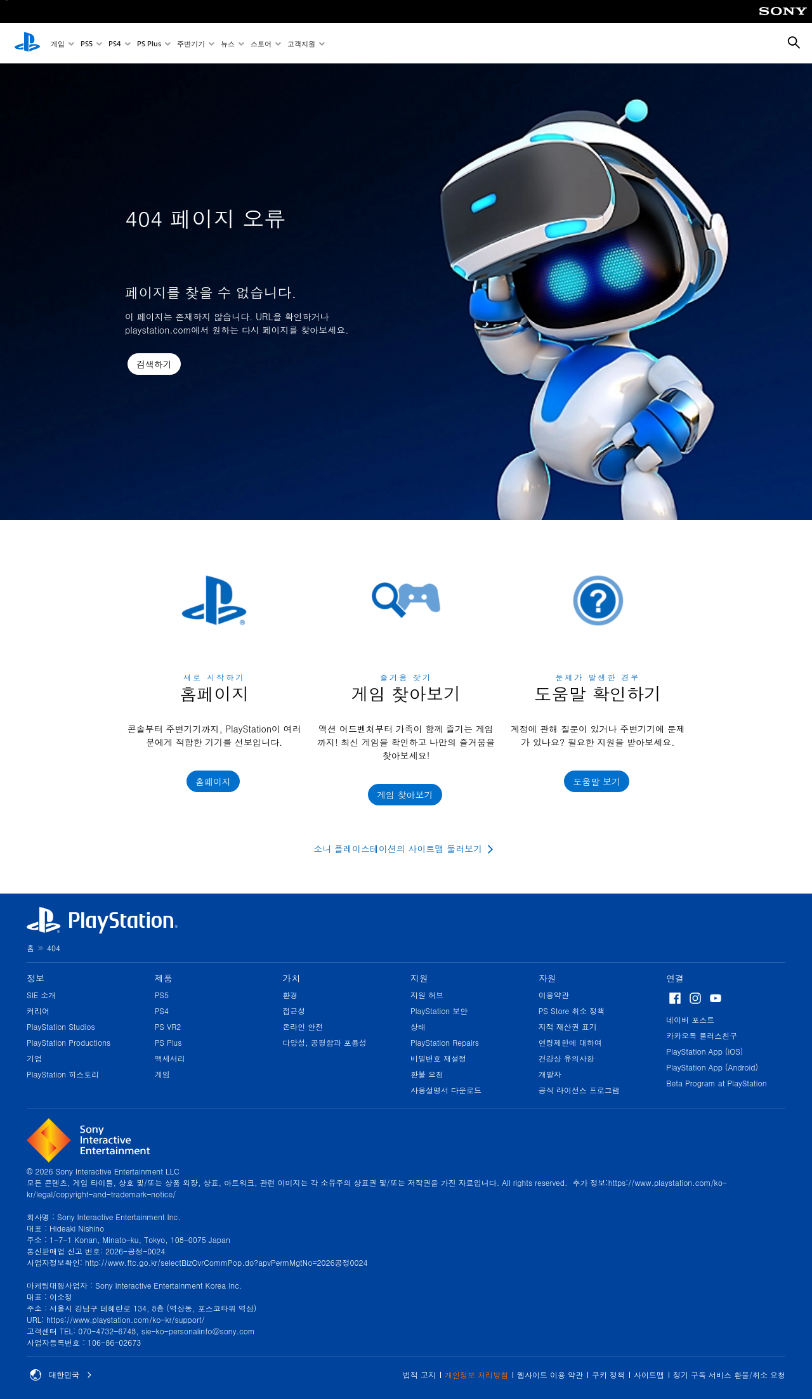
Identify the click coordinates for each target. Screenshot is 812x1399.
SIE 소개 (41, 994)
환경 (290, 994)
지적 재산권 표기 (568, 1026)
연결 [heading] (675, 978)
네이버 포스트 (690, 1019)
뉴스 (228, 43)
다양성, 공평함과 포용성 (324, 1042)
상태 (418, 1026)
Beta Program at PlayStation (716, 1082)
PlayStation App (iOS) (704, 1051)
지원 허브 (426, 994)
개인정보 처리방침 (476, 1374)
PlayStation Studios (61, 1026)
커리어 (38, 1010)
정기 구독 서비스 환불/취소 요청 (729, 1374)
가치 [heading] (291, 978)
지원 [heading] (419, 978)
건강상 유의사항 (566, 1058)
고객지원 (301, 43)
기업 (34, 1058)
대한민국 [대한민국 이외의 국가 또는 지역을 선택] (61, 1375)
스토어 (261, 43)
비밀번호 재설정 (438, 1058)
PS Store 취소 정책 (572, 1010)
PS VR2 (168, 1026)
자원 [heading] (547, 978)
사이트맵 (649, 1374)
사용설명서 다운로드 (445, 1089)
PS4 (114, 43)
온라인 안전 (302, 1026)
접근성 (293, 1010)
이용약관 (554, 994)
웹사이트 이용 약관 (550, 1374)
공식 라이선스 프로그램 (579, 1089)
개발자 (550, 1074)
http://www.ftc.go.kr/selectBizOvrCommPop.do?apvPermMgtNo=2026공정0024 (226, 1262)
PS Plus (149, 43)
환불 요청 (426, 1074)
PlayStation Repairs (444, 1042)
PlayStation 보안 (439, 1010)
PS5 (87, 43)
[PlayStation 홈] (27, 43)
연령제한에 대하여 (570, 1042)
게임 (58, 43)
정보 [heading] (35, 978)
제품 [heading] (164, 978)
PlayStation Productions (68, 1042)
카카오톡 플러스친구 (701, 1035)
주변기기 (191, 43)
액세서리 (170, 1058)
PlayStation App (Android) (712, 1067)
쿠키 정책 (608, 1374)
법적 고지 (419, 1374)
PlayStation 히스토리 (63, 1074)
